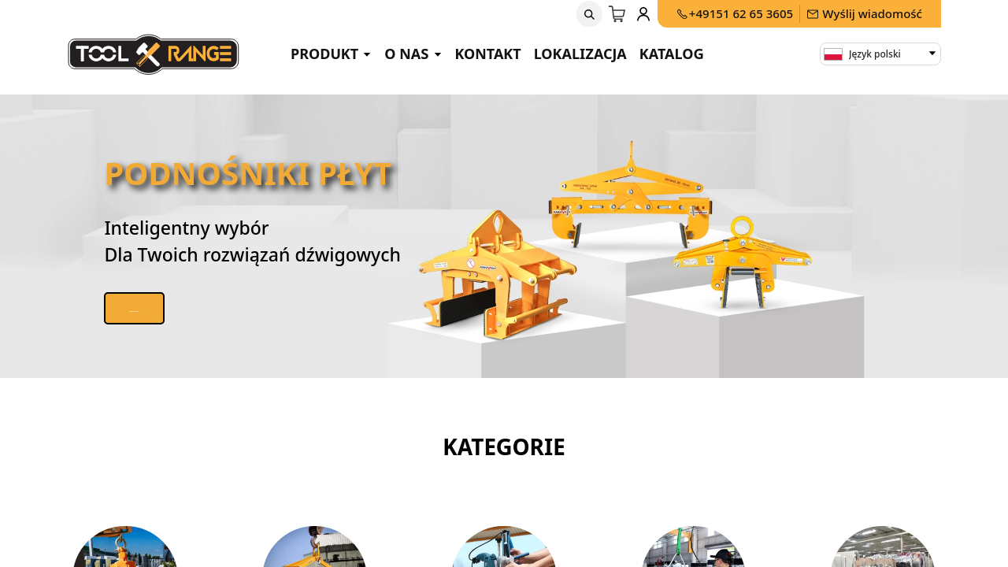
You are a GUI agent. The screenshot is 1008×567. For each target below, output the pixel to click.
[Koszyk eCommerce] (617, 14)
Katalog (671, 53)
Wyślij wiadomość (864, 13)
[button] (589, 14)
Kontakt (488, 53)
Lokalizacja (580, 53)
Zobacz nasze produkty (180, 308)
